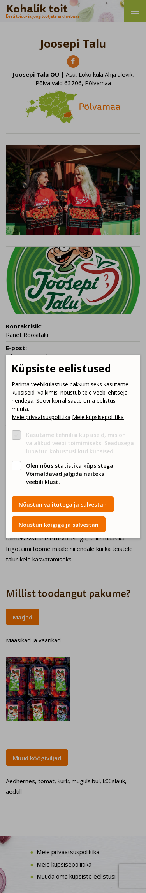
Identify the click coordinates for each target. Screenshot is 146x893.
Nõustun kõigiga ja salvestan (59, 524)
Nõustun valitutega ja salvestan (63, 504)
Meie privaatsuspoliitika (41, 417)
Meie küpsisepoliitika (98, 417)
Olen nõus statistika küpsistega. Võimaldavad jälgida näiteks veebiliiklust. (70, 474)
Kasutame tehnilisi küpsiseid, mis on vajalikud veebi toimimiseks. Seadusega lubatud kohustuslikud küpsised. (80, 443)
